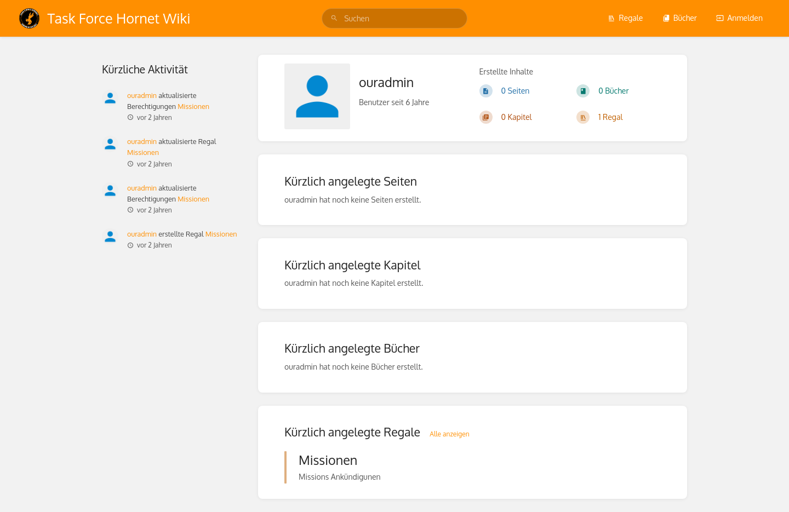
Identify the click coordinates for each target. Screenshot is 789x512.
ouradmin (142, 95)
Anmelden (739, 17)
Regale (625, 17)
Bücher (679, 17)
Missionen (193, 106)
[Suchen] (334, 18)
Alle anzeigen (449, 434)
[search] (394, 18)
